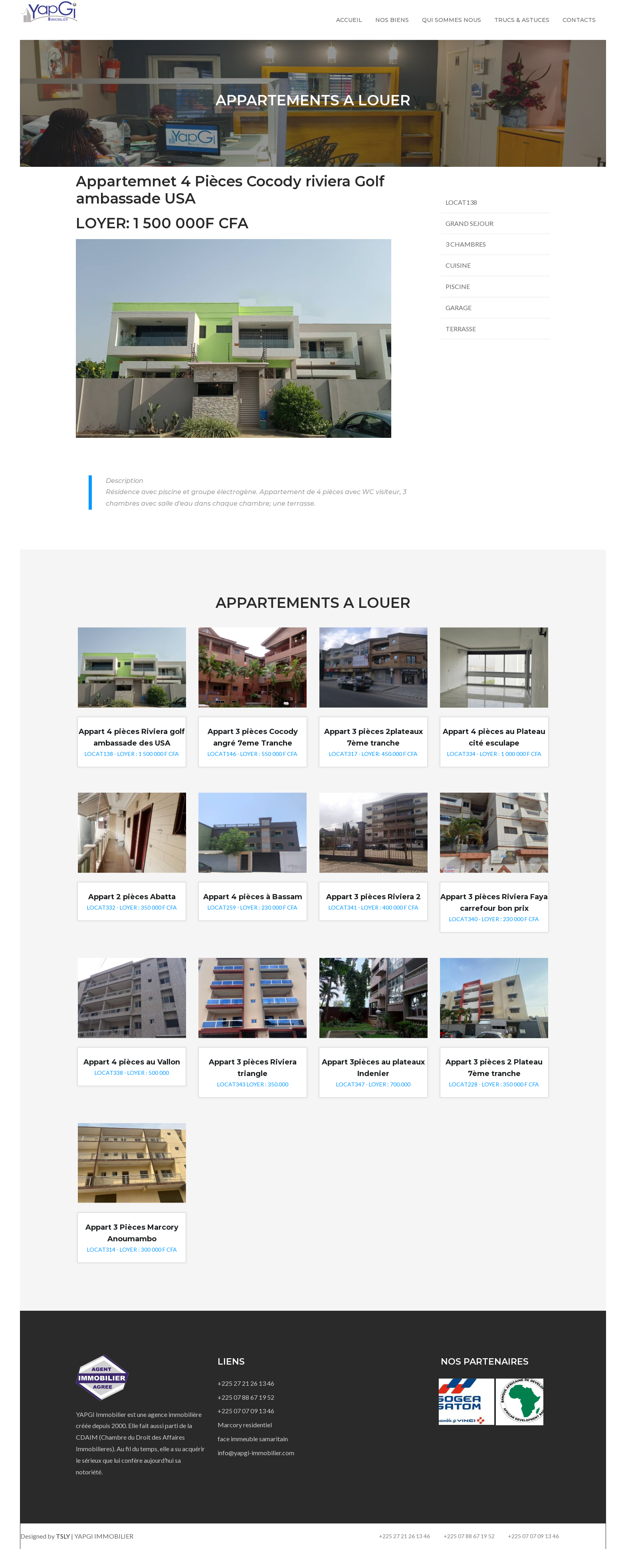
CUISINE (458, 265)
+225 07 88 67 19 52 (246, 1397)
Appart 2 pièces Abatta (132, 896)
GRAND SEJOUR (469, 223)
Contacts (579, 20)
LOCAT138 (461, 202)
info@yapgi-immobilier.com (256, 1452)
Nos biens (392, 20)
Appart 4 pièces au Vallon (131, 1062)
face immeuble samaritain (253, 1438)
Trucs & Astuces (521, 20)
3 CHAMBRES (466, 244)
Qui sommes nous (451, 20)
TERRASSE (461, 328)
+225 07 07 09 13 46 (246, 1410)
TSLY (63, 1536)
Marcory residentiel (245, 1424)
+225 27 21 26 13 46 (246, 1383)
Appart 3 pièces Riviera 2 (373, 896)
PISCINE (458, 286)
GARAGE (458, 307)
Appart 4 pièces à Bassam (252, 896)
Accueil (349, 20)
